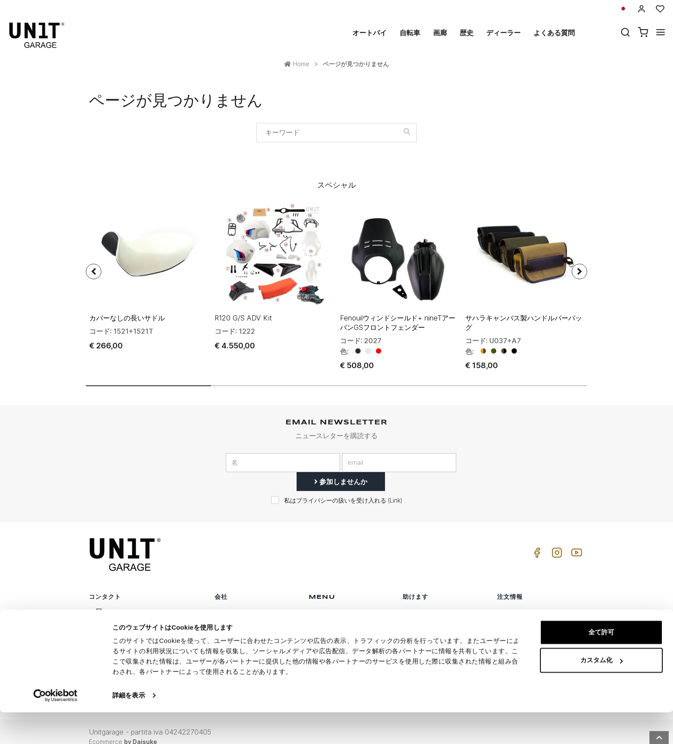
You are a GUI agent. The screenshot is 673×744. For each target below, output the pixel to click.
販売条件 (509, 602)
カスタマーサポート (430, 615)
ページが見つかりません (356, 63)
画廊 (440, 32)
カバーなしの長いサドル (127, 307)
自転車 (410, 32)
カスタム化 (601, 691)
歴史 (466, 32)
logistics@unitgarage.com (144, 602)
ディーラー (503, 32)
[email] (399, 452)
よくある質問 (554, 32)
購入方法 (415, 602)
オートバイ (369, 32)
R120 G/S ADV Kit (243, 307)
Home (296, 63)
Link (395, 490)
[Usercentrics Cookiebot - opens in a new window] (55, 727)
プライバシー (233, 629)
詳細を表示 (128, 727)
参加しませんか (340, 471)
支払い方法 (512, 629)
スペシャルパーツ (333, 615)
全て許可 (601, 664)
